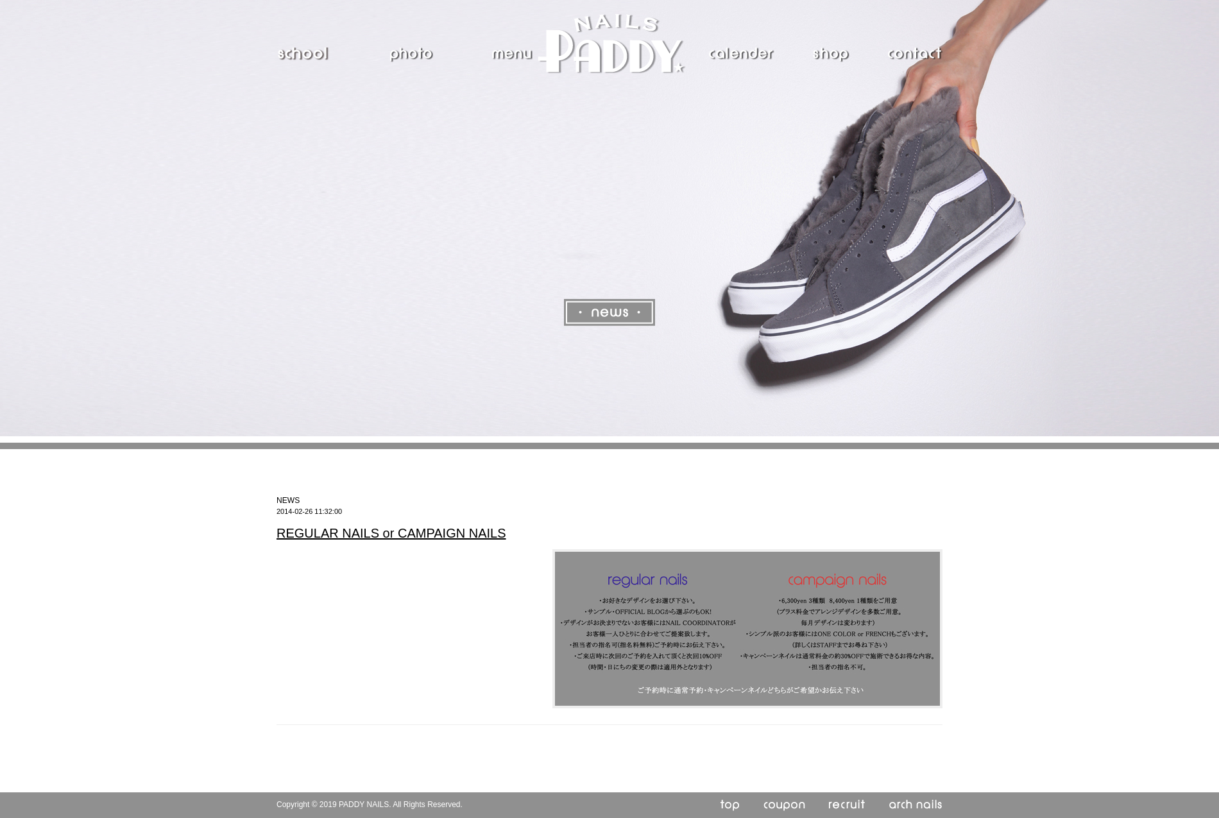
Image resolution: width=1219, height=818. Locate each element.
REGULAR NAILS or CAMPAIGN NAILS (391, 533)
